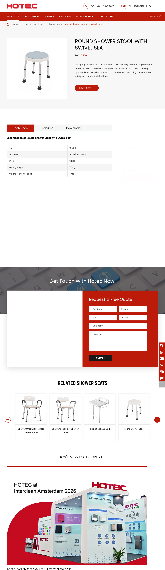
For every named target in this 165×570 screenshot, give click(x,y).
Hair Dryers (131, 238)
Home (15, 24)
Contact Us (105, 16)
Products (13, 16)
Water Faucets (133, 161)
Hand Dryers (132, 148)
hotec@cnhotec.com (140, 5)
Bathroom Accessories (138, 232)
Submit (100, 357)
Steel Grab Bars (136, 207)
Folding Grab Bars (137, 197)
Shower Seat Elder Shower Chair (65, 430)
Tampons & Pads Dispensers (135, 169)
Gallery (49, 16)
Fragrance (131, 225)
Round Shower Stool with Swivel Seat (83, 24)
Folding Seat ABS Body (100, 428)
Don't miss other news (81, 532)
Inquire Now (88, 88)
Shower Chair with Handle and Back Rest (31, 430)
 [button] (6, 417)
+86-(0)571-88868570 (102, 5)
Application (31, 16)
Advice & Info (84, 16)
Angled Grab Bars (137, 193)
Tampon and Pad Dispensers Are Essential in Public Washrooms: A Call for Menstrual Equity (134, 507)
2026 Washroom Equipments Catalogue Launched (78, 507)
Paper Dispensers (135, 219)
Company (65, 16)
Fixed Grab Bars (136, 211)
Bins (127, 245)
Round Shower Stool (134, 428)
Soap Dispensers (135, 154)
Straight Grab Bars (137, 188)
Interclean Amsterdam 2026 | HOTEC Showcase (27, 507)
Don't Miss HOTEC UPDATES (82, 458)
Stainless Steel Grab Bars (140, 202)
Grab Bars (39, 24)
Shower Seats (55, 24)
